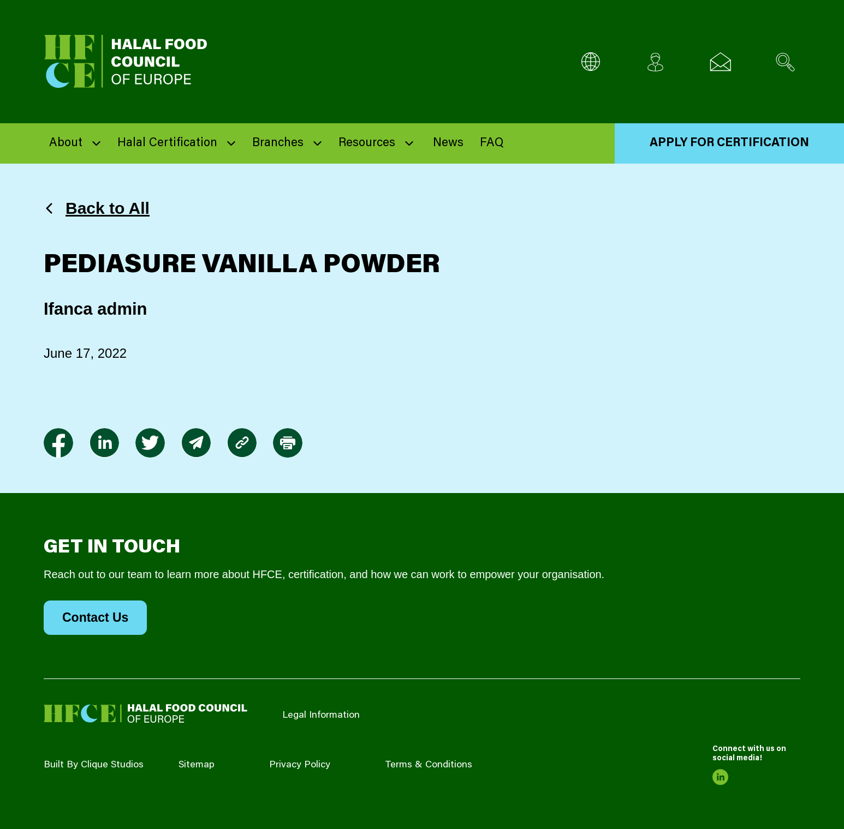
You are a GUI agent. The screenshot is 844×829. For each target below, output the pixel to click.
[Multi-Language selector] (590, 62)
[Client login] (655, 62)
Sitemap (197, 765)
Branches (278, 143)
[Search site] (785, 62)
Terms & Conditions (428, 765)
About (65, 143)
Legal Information (321, 715)
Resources (366, 143)
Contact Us (95, 617)
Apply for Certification (729, 143)
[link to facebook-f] (58, 443)
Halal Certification (167, 143)
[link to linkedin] (104, 443)
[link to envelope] (196, 443)
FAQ (491, 143)
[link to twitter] (150, 443)
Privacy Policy (299, 765)
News (448, 143)
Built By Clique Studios (94, 765)
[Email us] (720, 62)
